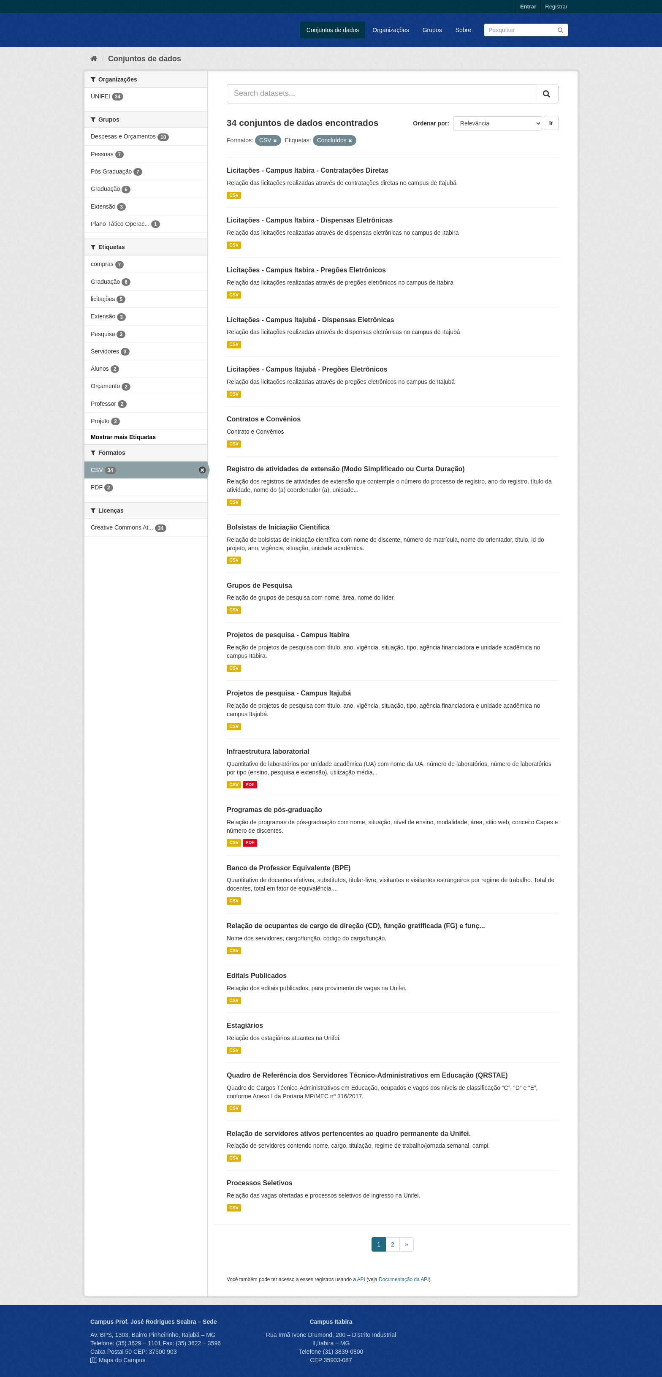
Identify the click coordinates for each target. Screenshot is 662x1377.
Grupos (432, 30)
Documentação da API (404, 1279)
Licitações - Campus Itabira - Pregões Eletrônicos (306, 270)
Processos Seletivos (260, 1183)
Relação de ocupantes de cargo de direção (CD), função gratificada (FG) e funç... (356, 925)
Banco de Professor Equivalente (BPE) (288, 868)
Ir (551, 123)
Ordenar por (430, 123)
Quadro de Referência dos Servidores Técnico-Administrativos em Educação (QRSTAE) (367, 1075)
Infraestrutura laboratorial (268, 751)
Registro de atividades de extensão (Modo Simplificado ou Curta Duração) (346, 469)
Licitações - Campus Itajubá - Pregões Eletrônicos (307, 369)
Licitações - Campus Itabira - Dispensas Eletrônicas (310, 220)
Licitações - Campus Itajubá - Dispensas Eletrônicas (310, 319)
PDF (249, 784)
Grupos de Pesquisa (259, 585)
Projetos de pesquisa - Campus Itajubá (289, 693)
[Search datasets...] (381, 93)
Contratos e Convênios (264, 419)
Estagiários (245, 1025)
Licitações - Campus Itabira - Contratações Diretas (307, 170)
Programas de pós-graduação (274, 809)
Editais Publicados (257, 975)
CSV (234, 195)
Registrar (556, 6)
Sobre (463, 30)
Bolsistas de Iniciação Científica (278, 527)
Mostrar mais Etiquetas (123, 437)
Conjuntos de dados (333, 30)
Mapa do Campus (122, 1360)
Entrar (528, 6)
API (361, 1279)
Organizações (390, 30)
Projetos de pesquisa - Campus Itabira (288, 634)
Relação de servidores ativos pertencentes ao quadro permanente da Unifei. (349, 1133)
